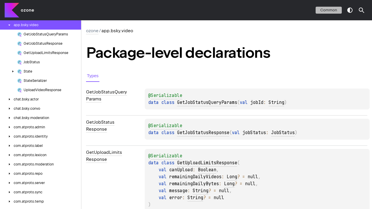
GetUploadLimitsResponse (207, 163)
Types (93, 75)
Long (232, 177)
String (276, 102)
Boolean (207, 170)
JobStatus (283, 133)
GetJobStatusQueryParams (207, 102)
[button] (361, 10)
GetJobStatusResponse (203, 133)
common (328, 10)
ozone (27, 10)
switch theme (350, 10)
